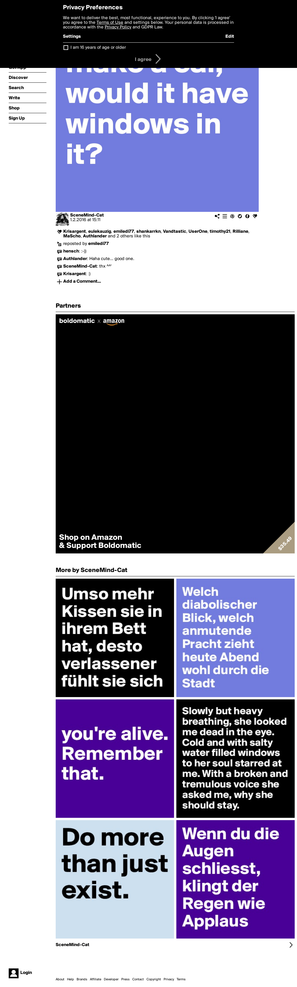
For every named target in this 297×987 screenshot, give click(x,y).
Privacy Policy (118, 27)
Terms (181, 979)
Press (125, 979)
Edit (229, 36)
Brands (82, 979)
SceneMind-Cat (87, 215)
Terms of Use (110, 22)
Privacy (169, 979)
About (60, 979)
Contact (138, 979)
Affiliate (95, 979)
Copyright (153, 979)
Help (70, 979)
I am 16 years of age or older (98, 47)
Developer (111, 979)
